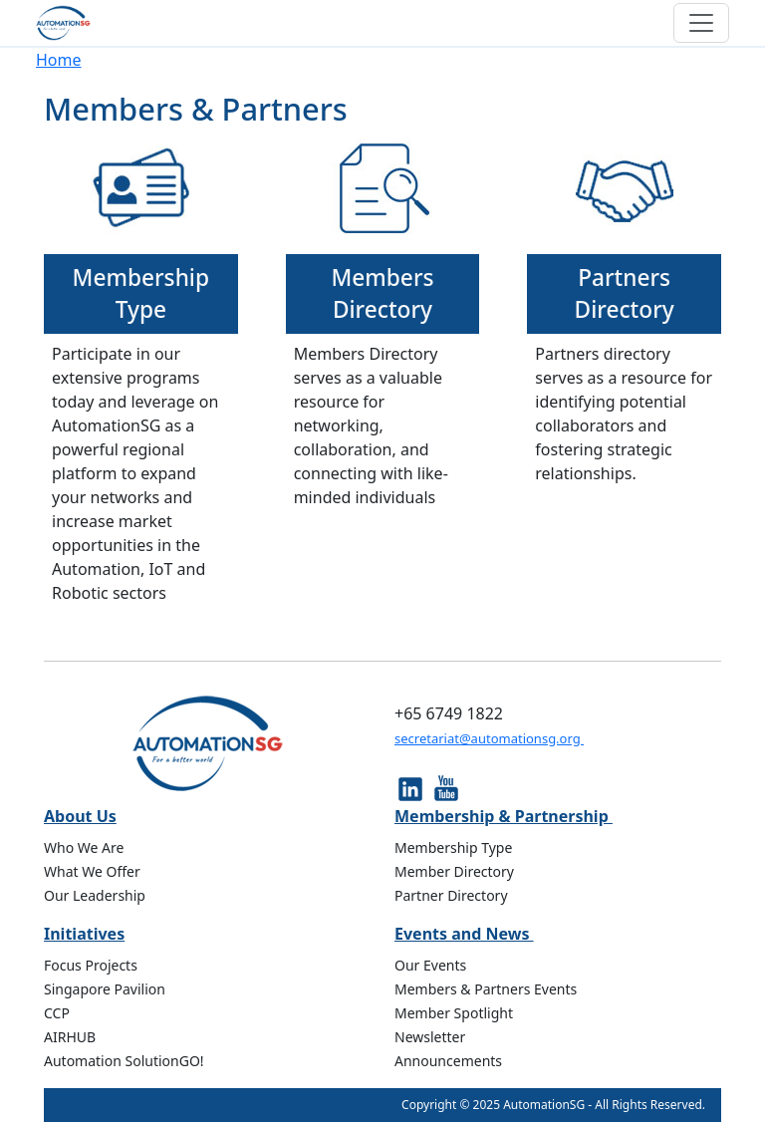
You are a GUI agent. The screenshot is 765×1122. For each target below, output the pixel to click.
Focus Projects (90, 965)
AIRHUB (70, 1036)
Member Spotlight (453, 1012)
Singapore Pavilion (104, 989)
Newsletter (429, 1036)
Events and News (464, 934)
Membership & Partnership (503, 816)
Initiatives (84, 934)
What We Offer (92, 871)
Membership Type (141, 293)
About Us (80, 816)
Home (59, 60)
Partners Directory (624, 293)
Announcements (448, 1060)
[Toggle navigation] (701, 23)
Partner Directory (451, 895)
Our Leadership (94, 895)
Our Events (430, 965)
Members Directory (382, 293)
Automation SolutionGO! (124, 1060)
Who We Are (84, 847)
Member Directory (454, 871)
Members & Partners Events (485, 989)
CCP (57, 1012)
